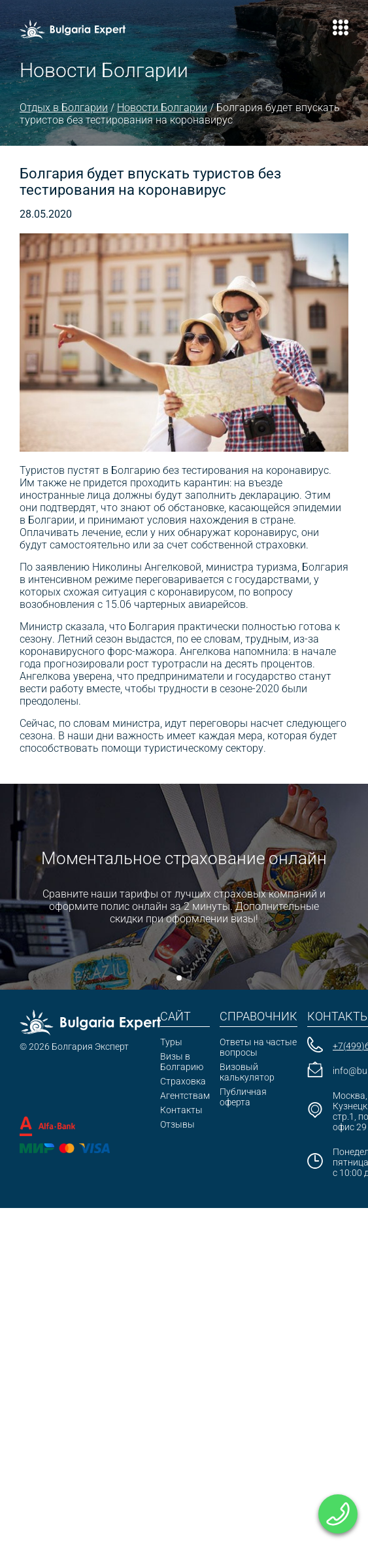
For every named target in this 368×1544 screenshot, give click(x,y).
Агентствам (185, 1095)
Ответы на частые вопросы (258, 1047)
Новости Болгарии (162, 107)
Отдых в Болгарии (64, 107)
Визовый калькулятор (247, 1072)
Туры (171, 1042)
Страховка (183, 1081)
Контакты (181, 1110)
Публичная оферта (243, 1096)
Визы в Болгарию (181, 1061)
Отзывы (177, 1124)
